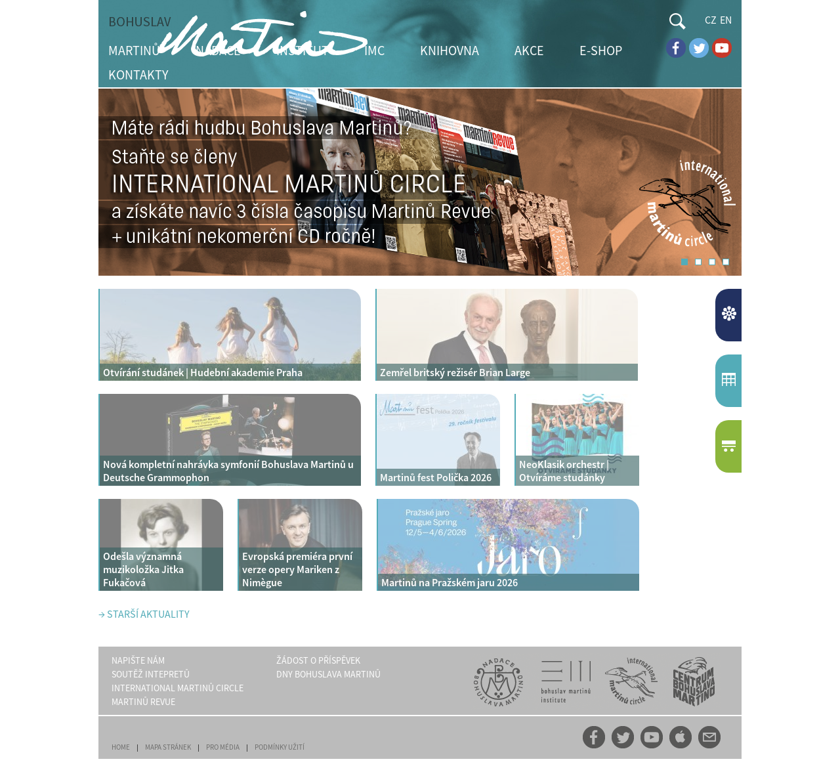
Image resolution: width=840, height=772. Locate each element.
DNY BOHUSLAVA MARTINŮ (328, 674)
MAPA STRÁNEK (168, 747)
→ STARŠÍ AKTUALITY (144, 613)
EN (726, 19)
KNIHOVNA (449, 50)
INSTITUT (302, 50)
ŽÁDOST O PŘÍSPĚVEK (318, 660)
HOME (121, 747)
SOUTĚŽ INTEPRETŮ (151, 674)
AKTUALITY (730, 315)
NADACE (218, 50)
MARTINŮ (134, 50)
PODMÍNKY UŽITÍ (279, 747)
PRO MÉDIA (223, 747)
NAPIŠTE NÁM (138, 660)
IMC (374, 50)
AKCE (529, 50)
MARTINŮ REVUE (143, 702)
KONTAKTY (138, 74)
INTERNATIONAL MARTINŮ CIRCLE (177, 688)
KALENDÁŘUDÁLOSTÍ (730, 380)
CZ (711, 19)
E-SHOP (600, 50)
